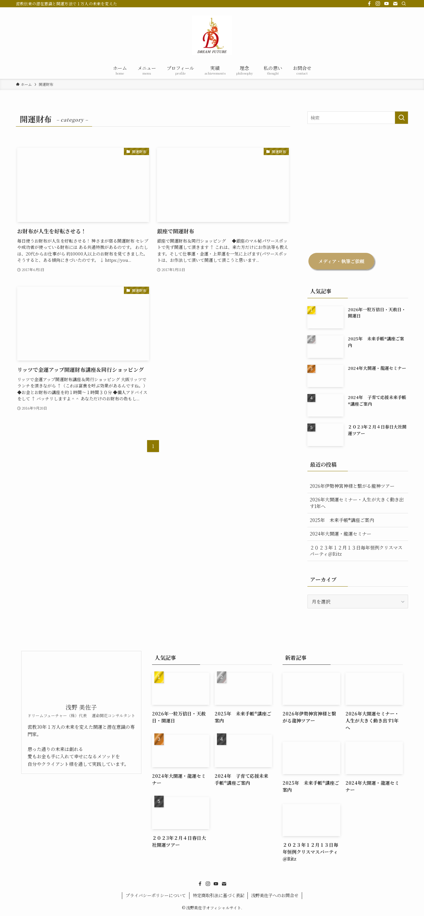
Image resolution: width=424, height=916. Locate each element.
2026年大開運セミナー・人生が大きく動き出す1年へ (357, 502)
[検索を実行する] (401, 117)
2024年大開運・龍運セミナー (340, 533)
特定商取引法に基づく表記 (218, 895)
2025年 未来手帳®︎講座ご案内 (344, 520)
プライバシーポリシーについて (156, 895)
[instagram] (378, 3)
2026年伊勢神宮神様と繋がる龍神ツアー (352, 486)
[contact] (395, 3)
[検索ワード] (357, 117)
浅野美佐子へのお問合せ (274, 895)
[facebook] (369, 3)
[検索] (403, 3)
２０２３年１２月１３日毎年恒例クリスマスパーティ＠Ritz (356, 550)
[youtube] (386, 3)
